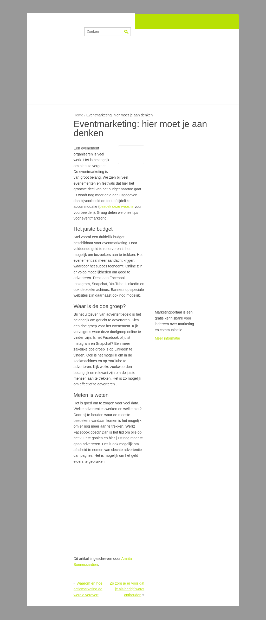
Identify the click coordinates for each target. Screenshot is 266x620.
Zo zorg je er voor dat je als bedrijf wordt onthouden (127, 589)
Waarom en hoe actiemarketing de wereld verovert (88, 589)
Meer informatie (167, 338)
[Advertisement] (133, 66)
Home (78, 115)
